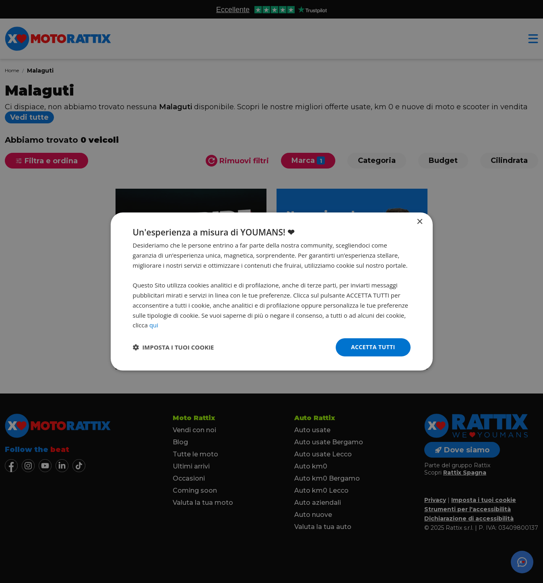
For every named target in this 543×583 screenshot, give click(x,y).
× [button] (420, 222)
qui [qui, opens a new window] (153, 325)
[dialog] (272, 291)
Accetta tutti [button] (373, 347)
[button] (173, 347)
